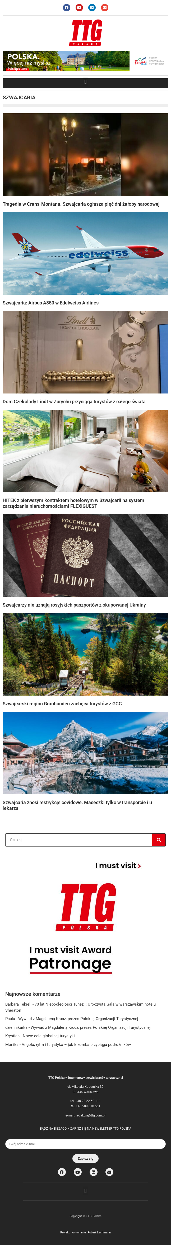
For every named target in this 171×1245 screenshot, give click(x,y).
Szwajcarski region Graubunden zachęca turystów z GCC (62, 703)
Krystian (12, 1036)
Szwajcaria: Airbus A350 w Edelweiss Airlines (51, 303)
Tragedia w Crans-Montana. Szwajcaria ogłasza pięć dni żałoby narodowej (81, 204)
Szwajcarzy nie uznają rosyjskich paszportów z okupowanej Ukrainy (74, 605)
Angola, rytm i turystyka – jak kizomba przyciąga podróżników (76, 1044)
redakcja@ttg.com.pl (90, 1115)
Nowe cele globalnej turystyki (49, 1036)
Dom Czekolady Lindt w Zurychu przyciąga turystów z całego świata (74, 401)
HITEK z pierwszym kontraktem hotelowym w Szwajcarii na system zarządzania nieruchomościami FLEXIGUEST (73, 503)
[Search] (158, 840)
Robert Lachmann (99, 1232)
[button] (85, 81)
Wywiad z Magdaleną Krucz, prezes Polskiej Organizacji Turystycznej (78, 1018)
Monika (12, 1044)
